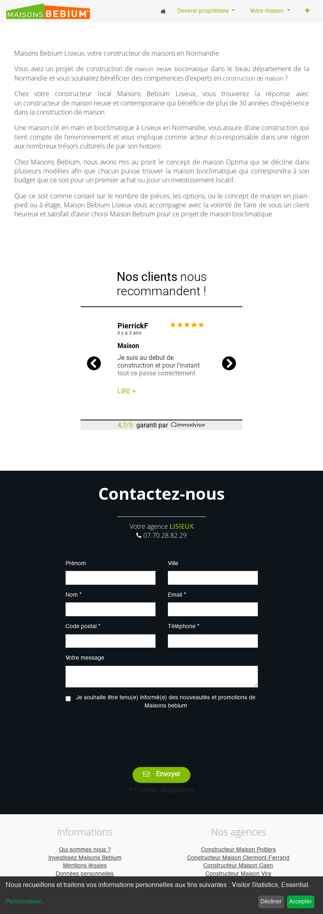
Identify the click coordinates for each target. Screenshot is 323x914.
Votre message (85, 658)
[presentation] (161, 732)
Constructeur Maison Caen (238, 866)
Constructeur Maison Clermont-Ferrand (238, 858)
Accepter (300, 902)
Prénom (76, 563)
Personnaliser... (26, 902)
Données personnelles (85, 874)
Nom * (73, 595)
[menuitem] (163, 11)
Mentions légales (85, 866)
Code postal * (83, 626)
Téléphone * (183, 626)
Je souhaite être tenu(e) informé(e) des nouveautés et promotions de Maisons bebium (165, 702)
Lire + (126, 391)
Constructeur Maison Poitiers (238, 850)
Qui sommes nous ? (85, 850)
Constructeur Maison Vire (238, 874)
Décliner (271, 902)
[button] (307, 11)
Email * (177, 595)
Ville (173, 563)
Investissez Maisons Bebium (85, 858)
